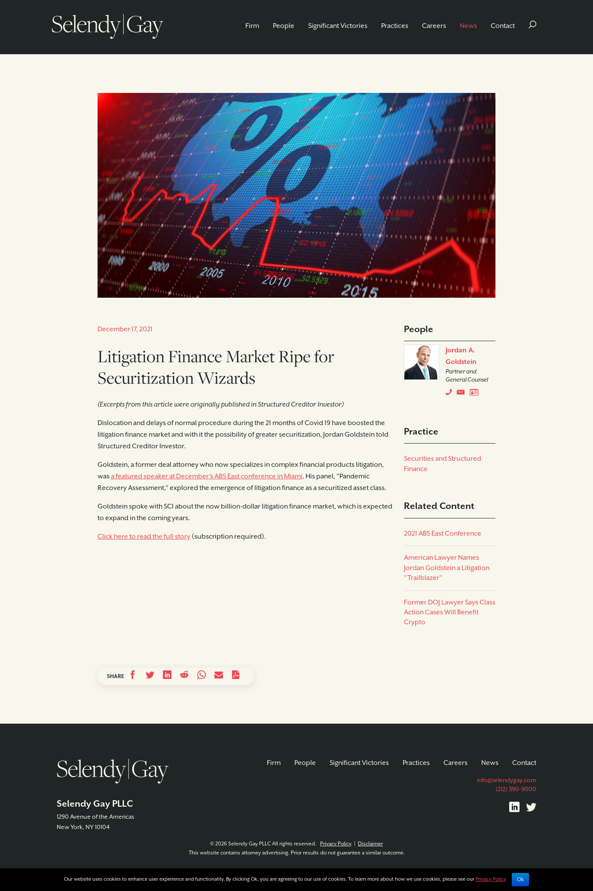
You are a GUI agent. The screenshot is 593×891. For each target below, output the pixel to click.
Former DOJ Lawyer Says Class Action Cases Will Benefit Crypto (449, 612)
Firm (252, 26)
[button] (532, 26)
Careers (434, 26)
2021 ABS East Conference (442, 534)
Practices (394, 26)
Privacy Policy (336, 844)
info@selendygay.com (506, 780)
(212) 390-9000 (515, 789)
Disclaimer (370, 844)
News (468, 26)
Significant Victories (337, 26)
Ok (520, 879)
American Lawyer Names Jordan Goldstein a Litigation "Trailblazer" (446, 568)
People (283, 26)
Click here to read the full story (144, 537)
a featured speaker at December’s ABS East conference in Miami (207, 476)
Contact (503, 26)
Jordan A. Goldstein (461, 356)
